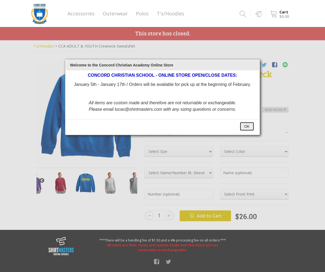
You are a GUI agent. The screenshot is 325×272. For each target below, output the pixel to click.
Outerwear (115, 13)
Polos (142, 13)
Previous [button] (42, 180)
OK (247, 126)
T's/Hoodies (170, 13)
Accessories (81, 13)
